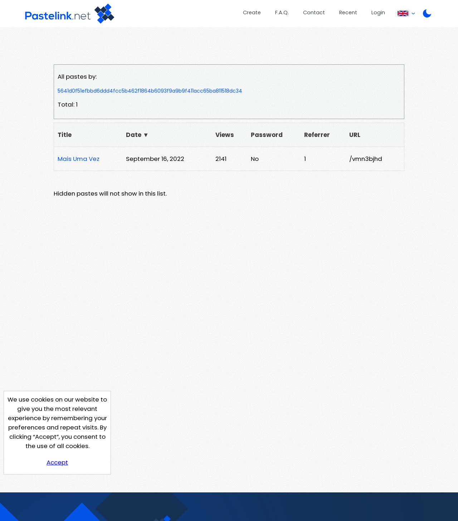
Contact (314, 12)
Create (252, 12)
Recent (348, 12)
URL (354, 135)
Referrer (317, 135)
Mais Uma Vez (78, 158)
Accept (57, 462)
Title (65, 135)
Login (378, 12)
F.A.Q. (282, 12)
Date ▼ (137, 135)
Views (224, 135)
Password (267, 135)
